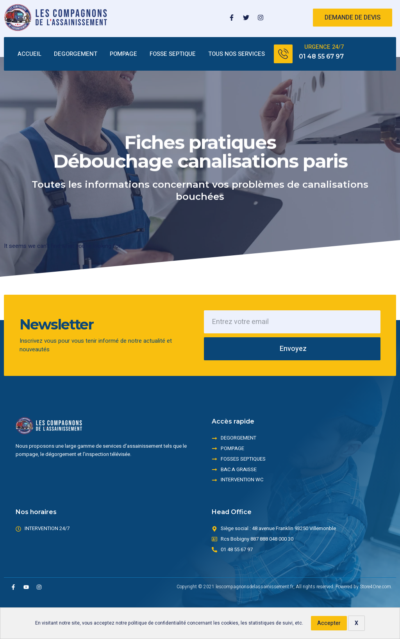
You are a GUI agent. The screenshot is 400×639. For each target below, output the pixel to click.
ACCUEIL (29, 54)
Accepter (329, 623)
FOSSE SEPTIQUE (173, 54)
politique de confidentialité (157, 623)
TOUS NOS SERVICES (236, 54)
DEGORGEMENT (75, 54)
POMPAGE (123, 54)
